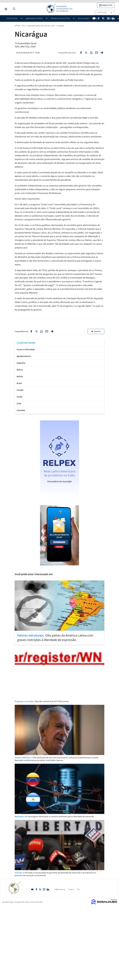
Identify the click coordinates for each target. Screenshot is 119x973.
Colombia (21, 410)
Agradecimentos (24, 356)
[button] (105, 5)
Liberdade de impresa (34, 18)
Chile (19, 403)
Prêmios (95, 18)
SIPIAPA (18, 25)
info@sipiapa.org (59, 889)
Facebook (36, 889)
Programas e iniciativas (60, 18)
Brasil (19, 383)
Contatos (71, 889)
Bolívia (20, 369)
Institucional (12, 18)
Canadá (20, 390)
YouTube (32, 889)
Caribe (19, 396)
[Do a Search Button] (13, 9)
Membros (110, 18)
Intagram (44, 889)
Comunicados (83, 18)
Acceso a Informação (26, 349)
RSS (78, 889)
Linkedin (48, 889)
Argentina (21, 363)
